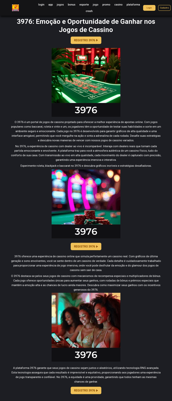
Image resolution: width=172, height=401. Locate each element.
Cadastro (164, 7)
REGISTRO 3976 (86, 40)
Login (148, 7)
